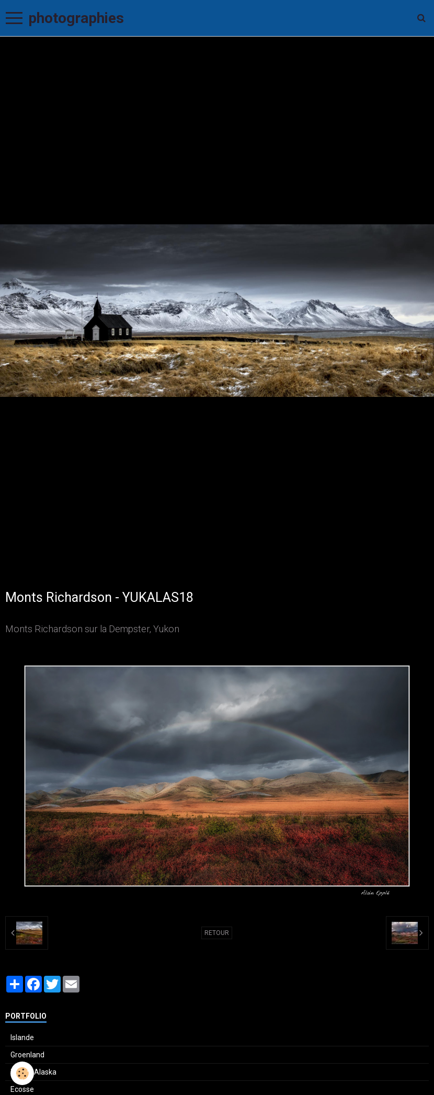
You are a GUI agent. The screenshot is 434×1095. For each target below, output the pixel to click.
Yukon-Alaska (33, 1072)
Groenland (27, 1055)
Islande (22, 1037)
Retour (216, 933)
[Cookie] (22, 1073)
